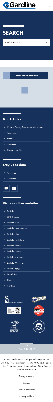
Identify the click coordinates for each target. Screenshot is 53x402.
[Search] (46, 42)
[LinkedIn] (14, 188)
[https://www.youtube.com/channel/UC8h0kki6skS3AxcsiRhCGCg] (6, 188)
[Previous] (24, 90)
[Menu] (49, 5)
